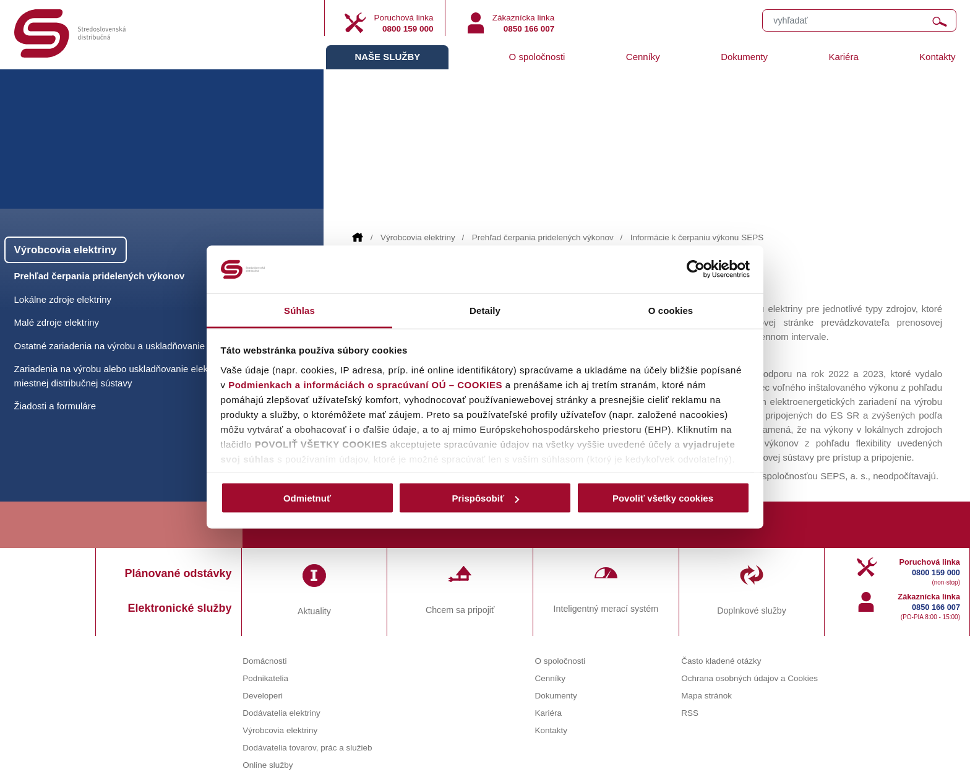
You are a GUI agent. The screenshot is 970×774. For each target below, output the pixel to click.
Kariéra (843, 56)
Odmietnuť (307, 498)
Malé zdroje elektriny (57, 322)
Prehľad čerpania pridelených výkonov (543, 237)
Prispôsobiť (485, 498)
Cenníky (643, 56)
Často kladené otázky (721, 661)
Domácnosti (264, 661)
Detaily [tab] (485, 310)
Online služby (267, 765)
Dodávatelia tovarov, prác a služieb (307, 747)
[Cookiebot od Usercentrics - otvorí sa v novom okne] (696, 269)
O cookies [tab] (670, 310)
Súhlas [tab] (299, 310)
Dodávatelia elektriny (281, 713)
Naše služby (387, 56)
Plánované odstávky (178, 573)
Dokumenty (744, 56)
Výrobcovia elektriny (417, 237)
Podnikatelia (265, 678)
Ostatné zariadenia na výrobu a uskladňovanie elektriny (128, 346)
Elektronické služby (180, 608)
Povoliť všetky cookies (662, 498)
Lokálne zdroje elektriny (63, 299)
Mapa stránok (706, 695)
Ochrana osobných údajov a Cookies (749, 678)
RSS (689, 713)
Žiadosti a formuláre (55, 406)
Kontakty (937, 56)
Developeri (262, 695)
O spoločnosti (537, 56)
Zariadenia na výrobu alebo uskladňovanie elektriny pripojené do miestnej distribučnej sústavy (147, 375)
